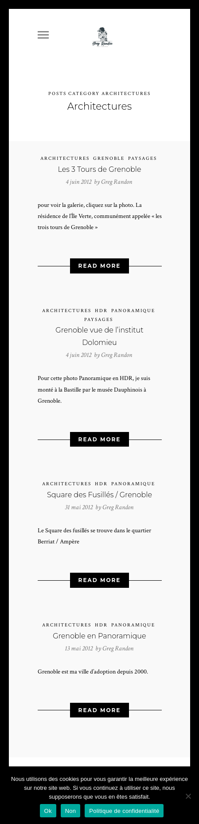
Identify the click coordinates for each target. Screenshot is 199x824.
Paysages (142, 155)
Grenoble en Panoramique (99, 633)
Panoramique (133, 308)
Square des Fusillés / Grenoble (99, 491)
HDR (101, 308)
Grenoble (109, 155)
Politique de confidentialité (124, 811)
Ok (48, 811)
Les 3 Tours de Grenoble (99, 166)
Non (70, 811)
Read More (99, 262)
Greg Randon (116, 178)
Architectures (65, 155)
